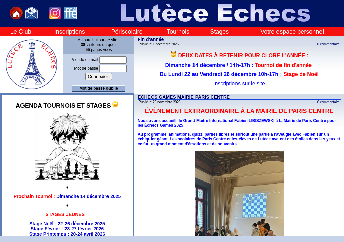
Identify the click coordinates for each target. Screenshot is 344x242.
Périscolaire (126, 31)
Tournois (178, 31)
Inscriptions (69, 31)
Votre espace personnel (292, 31)
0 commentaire (328, 44)
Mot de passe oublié (98, 88)
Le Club (20, 31)
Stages (219, 31)
